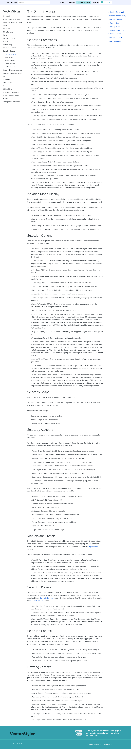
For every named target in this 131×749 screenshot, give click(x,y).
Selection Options (115, 19)
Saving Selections (11, 60)
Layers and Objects (9, 48)
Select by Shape (114, 23)
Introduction (7, 16)
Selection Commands (116, 12)
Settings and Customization (12, 102)
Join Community (18, 744)
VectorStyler (12, 2)
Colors (5, 25)
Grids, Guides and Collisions (12, 70)
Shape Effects (7, 83)
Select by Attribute (115, 27)
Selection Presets (114, 34)
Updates (96, 2)
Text (4, 76)
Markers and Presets (116, 30)
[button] (105, 2)
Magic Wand (9, 57)
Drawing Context (114, 41)
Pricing (72, 2)
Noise (5, 35)
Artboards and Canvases (11, 92)
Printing (5, 98)
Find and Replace (10, 67)
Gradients (6, 29)
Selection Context (115, 37)
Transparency (7, 45)
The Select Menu (10, 54)
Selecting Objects (9, 51)
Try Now (107, 2)
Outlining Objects (9, 38)
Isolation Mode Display (117, 16)
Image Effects (7, 86)
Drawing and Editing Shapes (12, 22)
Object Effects (7, 89)
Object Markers (10, 64)
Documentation (84, 2)
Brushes (5, 41)
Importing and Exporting (11, 95)
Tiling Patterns (8, 32)
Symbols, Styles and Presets (12, 73)
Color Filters (7, 79)
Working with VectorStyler (12, 19)
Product (63, 2)
